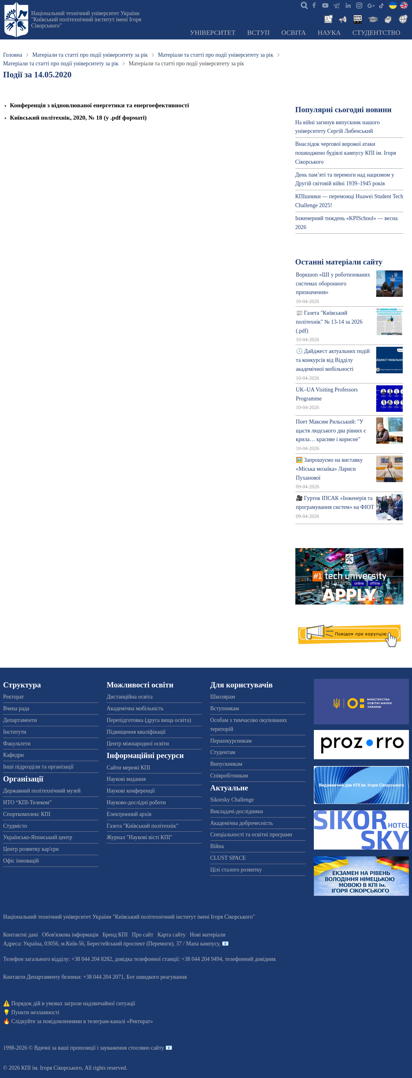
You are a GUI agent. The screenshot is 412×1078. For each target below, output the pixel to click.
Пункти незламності (35, 1012)
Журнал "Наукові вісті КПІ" (140, 837)
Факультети (17, 743)
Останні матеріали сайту (339, 262)
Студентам (222, 752)
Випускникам (226, 764)
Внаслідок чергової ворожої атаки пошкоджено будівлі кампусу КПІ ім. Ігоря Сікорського (345, 153)
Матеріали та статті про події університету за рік (90, 55)
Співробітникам (229, 776)
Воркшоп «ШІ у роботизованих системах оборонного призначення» (333, 284)
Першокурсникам (231, 741)
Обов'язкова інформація (70, 935)
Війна (217, 846)
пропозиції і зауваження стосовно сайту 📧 (121, 1048)
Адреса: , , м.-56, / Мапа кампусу (111, 944)
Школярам (222, 697)
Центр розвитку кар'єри (31, 849)
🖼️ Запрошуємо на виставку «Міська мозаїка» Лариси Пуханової (329, 469)
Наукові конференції (131, 791)
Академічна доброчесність (241, 823)
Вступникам (224, 708)
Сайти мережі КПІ (128, 767)
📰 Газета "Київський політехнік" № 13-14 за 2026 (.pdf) (329, 322)
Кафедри (13, 755)
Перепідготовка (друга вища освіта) (149, 720)
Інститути (14, 732)
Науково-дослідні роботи (136, 802)
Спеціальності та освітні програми (251, 834)
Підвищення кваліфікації (136, 732)
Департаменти (20, 720)
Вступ (258, 32)
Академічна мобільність (135, 708)
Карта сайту (171, 935)
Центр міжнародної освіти (138, 743)
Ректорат (13, 697)
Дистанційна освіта (130, 697)
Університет (212, 32)
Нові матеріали (207, 935)
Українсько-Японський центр (37, 837)
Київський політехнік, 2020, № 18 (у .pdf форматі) (78, 117)
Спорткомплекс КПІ (27, 814)
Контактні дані (20, 935)
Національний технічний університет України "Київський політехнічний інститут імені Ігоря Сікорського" (86, 19)
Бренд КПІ (115, 935)
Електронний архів (129, 814)
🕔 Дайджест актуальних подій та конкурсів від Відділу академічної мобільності (333, 360)
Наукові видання (126, 779)
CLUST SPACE (228, 858)
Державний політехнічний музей (42, 791)
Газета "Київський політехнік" (142, 826)
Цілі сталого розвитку (236, 870)
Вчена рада (16, 708)
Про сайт (142, 935)
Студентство (376, 32)
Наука (329, 32)
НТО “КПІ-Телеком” (27, 802)
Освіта (293, 32)
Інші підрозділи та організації (38, 767)
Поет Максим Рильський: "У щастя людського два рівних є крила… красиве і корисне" (331, 431)
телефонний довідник (250, 959)
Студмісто (15, 826)
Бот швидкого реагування (157, 977)
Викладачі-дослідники (236, 811)
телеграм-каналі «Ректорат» (120, 1021)
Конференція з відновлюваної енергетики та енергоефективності (99, 105)
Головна (12, 55)
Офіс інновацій (21, 861)
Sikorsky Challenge (232, 800)
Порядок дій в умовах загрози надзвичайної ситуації (73, 1003)
